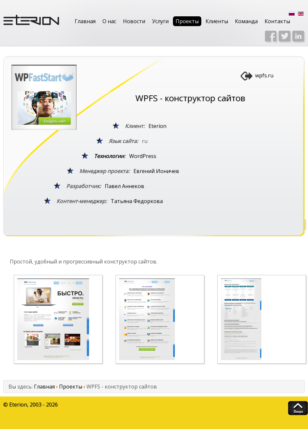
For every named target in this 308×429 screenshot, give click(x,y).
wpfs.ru (264, 75)
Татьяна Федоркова (137, 201)
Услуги (160, 21)
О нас (109, 21)
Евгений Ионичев (156, 171)
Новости (134, 21)
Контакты (277, 21)
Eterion (157, 126)
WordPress (142, 156)
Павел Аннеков (124, 186)
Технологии (109, 156)
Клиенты (217, 21)
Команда (246, 21)
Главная (85, 21)
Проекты (187, 21)
